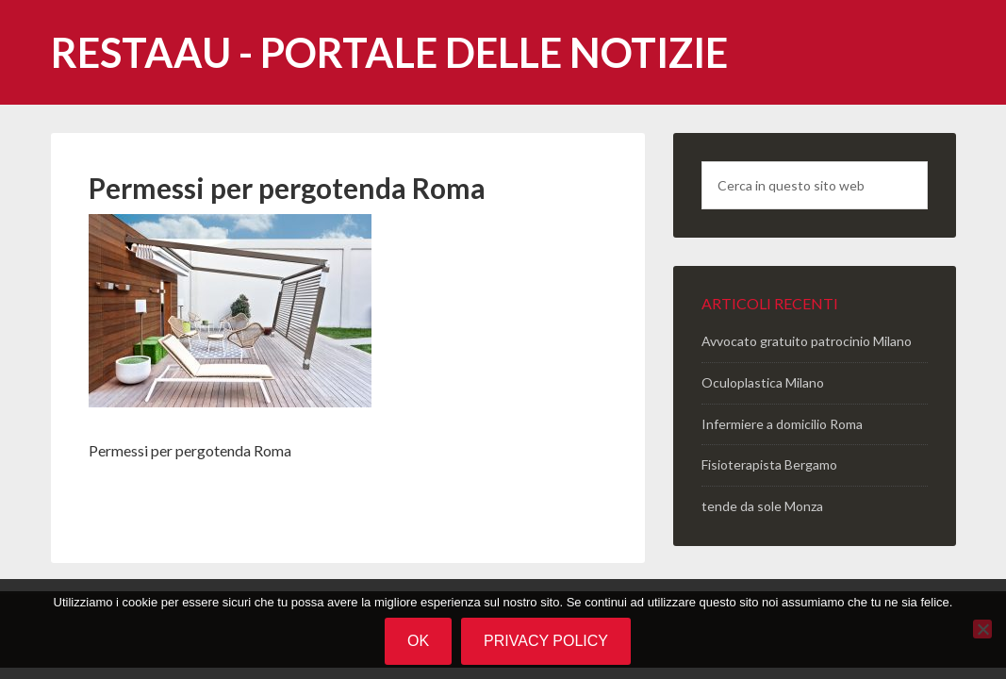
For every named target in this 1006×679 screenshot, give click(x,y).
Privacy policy (546, 641)
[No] (982, 629)
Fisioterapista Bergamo (769, 464)
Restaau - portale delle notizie (389, 52)
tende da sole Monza (762, 506)
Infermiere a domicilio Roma (782, 424)
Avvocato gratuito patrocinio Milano (806, 341)
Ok (418, 641)
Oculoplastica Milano (762, 382)
